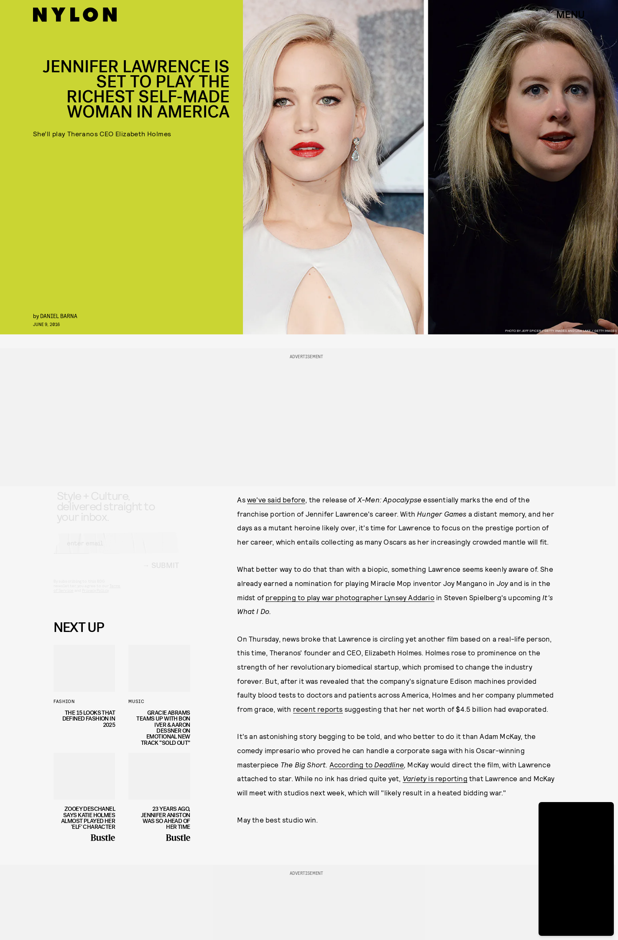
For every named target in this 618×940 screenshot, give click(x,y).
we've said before (276, 499)
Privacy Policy (95, 597)
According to (352, 764)
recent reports (318, 709)
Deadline (389, 764)
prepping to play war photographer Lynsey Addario (350, 597)
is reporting (435, 778)
